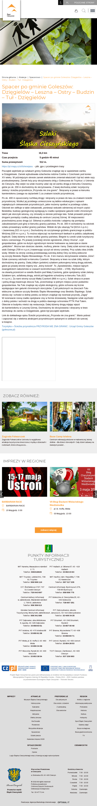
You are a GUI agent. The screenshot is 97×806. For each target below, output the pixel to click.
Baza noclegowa (83, 728)
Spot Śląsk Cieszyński (83, 721)
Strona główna (9, 77)
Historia (84, 710)
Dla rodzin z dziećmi (61, 703)
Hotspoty (83, 718)
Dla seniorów (61, 710)
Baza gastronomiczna (83, 732)
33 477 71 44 (39, 792)
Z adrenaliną (61, 707)
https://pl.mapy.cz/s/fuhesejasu (17, 166)
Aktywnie (35, 714)
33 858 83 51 (36, 626)
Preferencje (61, 696)
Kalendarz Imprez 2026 (35, 739)
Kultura (83, 714)
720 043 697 (36, 592)
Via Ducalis (35, 721)
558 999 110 (36, 582)
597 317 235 (68, 582)
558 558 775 (68, 592)
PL (67, 3)
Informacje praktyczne (83, 703)
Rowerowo (36, 725)
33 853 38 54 (36, 656)
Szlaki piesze (36, 735)
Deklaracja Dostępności (40, 789)
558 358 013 (36, 605)
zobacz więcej (48, 530)
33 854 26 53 (68, 643)
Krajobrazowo (35, 710)
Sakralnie (35, 707)
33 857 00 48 (68, 626)
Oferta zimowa (35, 718)
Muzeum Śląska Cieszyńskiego (35, 700)
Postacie (34, 748)
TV (83, 735)
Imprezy (11, 696)
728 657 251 (68, 603)
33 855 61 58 (36, 633)
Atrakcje (23, 77)
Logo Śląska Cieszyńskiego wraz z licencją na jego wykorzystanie (34, 756)
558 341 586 (36, 616)
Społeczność (34, 745)
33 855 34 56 (36, 646)
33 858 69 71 (68, 636)
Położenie (83, 707)
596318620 (36, 572)
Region (83, 696)
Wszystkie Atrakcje (36, 728)
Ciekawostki (81, 745)
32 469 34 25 (69, 616)
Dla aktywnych (61, 700)
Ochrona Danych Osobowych (42, 786)
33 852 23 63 (68, 572)
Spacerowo (34, 77)
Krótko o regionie (83, 700)
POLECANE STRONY (84, 3)
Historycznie (35, 703)
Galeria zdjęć (84, 725)
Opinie (34, 752)
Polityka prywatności (39, 784)
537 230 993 (68, 656)
